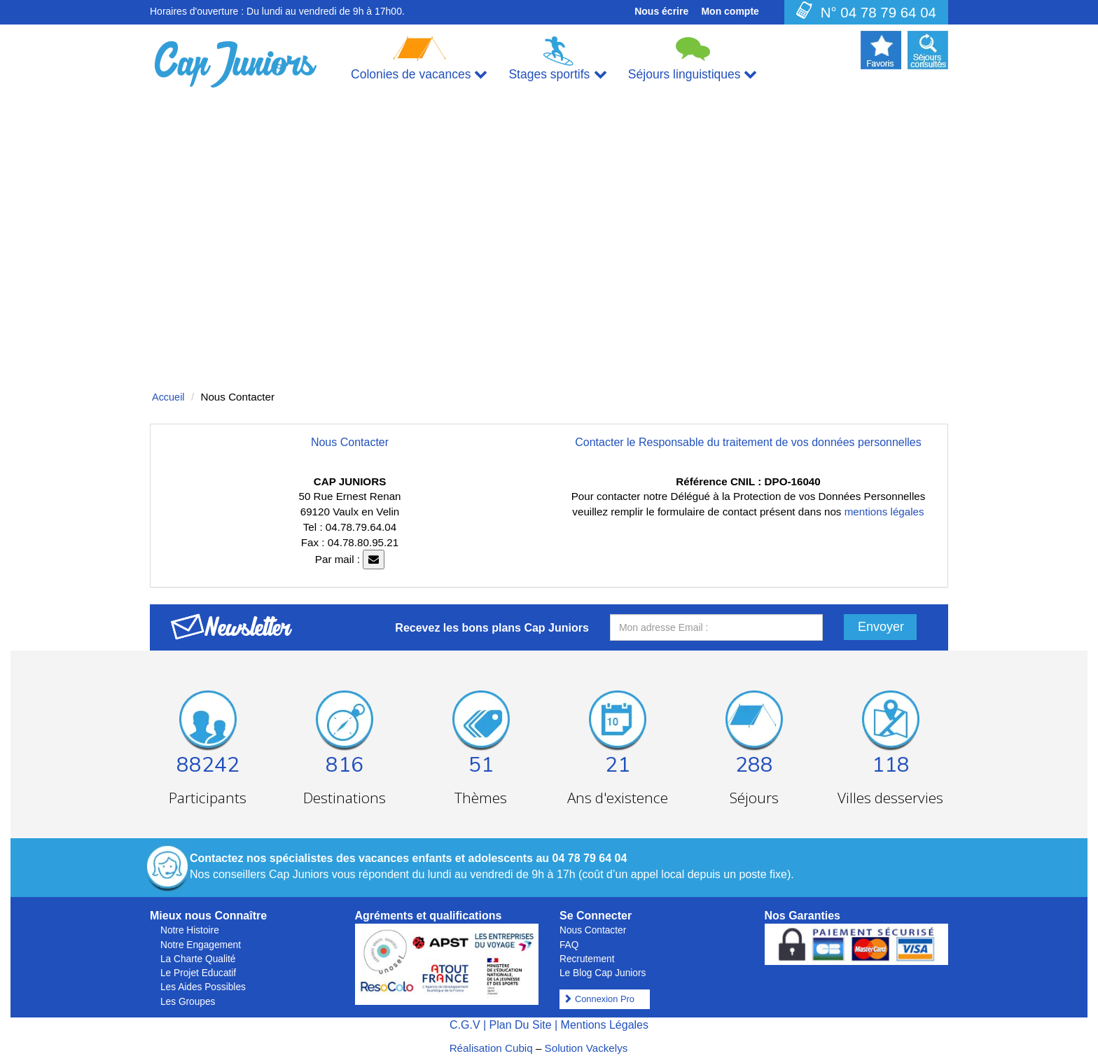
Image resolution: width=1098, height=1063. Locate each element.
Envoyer (881, 627)
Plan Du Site (520, 1025)
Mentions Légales (604, 1025)
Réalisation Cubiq (491, 1048)
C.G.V (465, 1025)
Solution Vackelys (586, 1048)
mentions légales (884, 511)
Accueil (168, 397)
